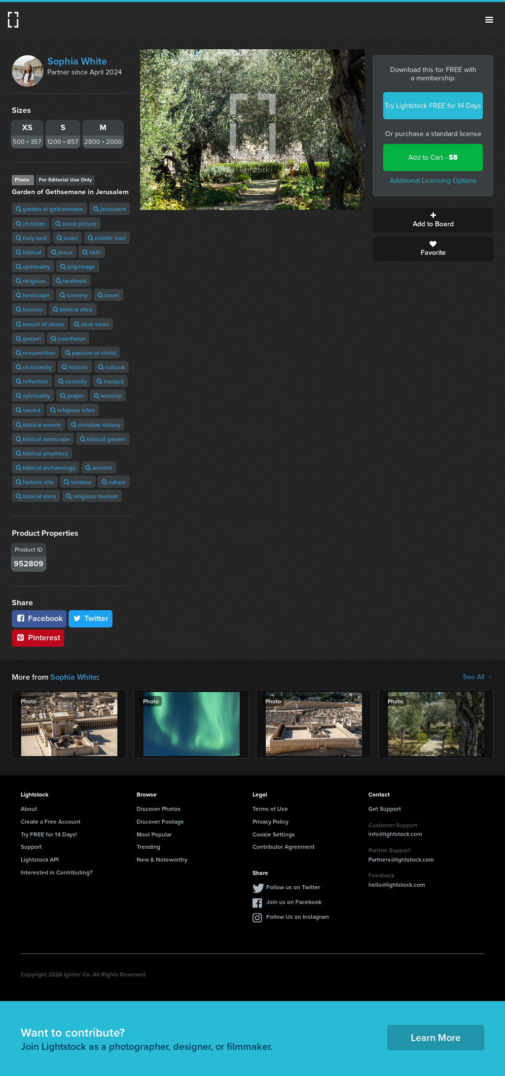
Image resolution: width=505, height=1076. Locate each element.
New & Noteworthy (162, 859)
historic (75, 367)
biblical (28, 252)
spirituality (33, 266)
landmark (71, 281)
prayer (72, 395)
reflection (32, 381)
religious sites (72, 410)
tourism (29, 309)
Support (31, 846)
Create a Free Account (50, 821)
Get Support (384, 808)
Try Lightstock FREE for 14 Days (433, 106)
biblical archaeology (45, 467)
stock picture (76, 223)
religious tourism (92, 496)
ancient (98, 467)
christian (30, 223)
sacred (28, 410)
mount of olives (40, 324)
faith (91, 252)
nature (114, 482)
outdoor (78, 482)
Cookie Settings (273, 834)
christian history (95, 424)
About (29, 808)
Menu (489, 20)
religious (31, 281)
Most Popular (154, 834)
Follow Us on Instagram (297, 916)
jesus (61, 252)
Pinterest (38, 637)
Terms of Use (270, 808)
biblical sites (73, 309)
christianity (34, 367)
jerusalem (109, 209)
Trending (148, 846)
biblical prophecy (42, 453)
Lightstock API (40, 859)
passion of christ (90, 352)
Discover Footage (160, 821)
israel (67, 238)
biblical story (36, 496)
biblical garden (103, 439)
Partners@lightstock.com (401, 859)
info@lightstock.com (395, 834)
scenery (74, 295)
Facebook (39, 618)
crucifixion (68, 338)
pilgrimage (77, 266)
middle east (107, 238)
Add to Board (433, 220)
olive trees (91, 324)
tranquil (110, 381)
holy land (31, 238)
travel (108, 295)
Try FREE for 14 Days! (49, 834)
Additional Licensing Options (433, 180)
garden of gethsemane (49, 209)
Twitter (90, 618)
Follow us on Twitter (293, 887)
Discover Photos (158, 808)
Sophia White (77, 61)
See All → (478, 677)
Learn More (436, 1037)
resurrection (35, 352)
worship (108, 395)
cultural (111, 367)
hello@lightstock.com (396, 884)
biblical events (38, 424)
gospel (28, 338)
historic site (35, 482)
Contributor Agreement (283, 846)
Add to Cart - (433, 157)
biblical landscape (43, 439)
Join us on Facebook (294, 902)
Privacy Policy (270, 821)
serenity (72, 381)
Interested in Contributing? (57, 872)
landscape (33, 295)
